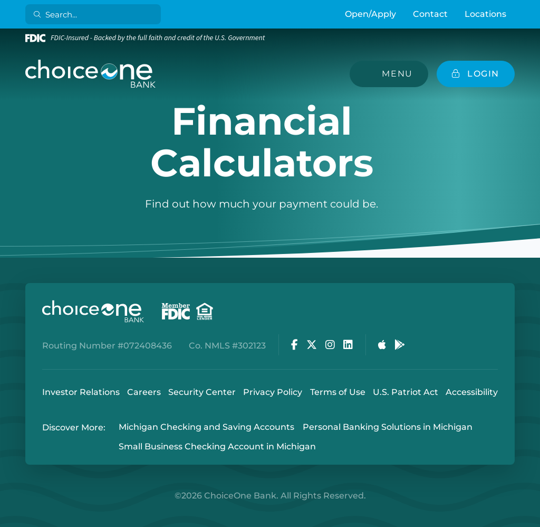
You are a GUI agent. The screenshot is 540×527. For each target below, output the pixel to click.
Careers (144, 392)
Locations (485, 14)
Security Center (202, 392)
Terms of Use (337, 392)
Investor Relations (81, 392)
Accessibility (472, 392)
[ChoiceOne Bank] (90, 74)
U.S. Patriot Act (405, 392)
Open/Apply (370, 14)
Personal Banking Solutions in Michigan (387, 427)
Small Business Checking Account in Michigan (217, 446)
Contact (430, 14)
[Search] (95, 14)
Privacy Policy (272, 392)
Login (8, 519)
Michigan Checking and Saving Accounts (206, 427)
